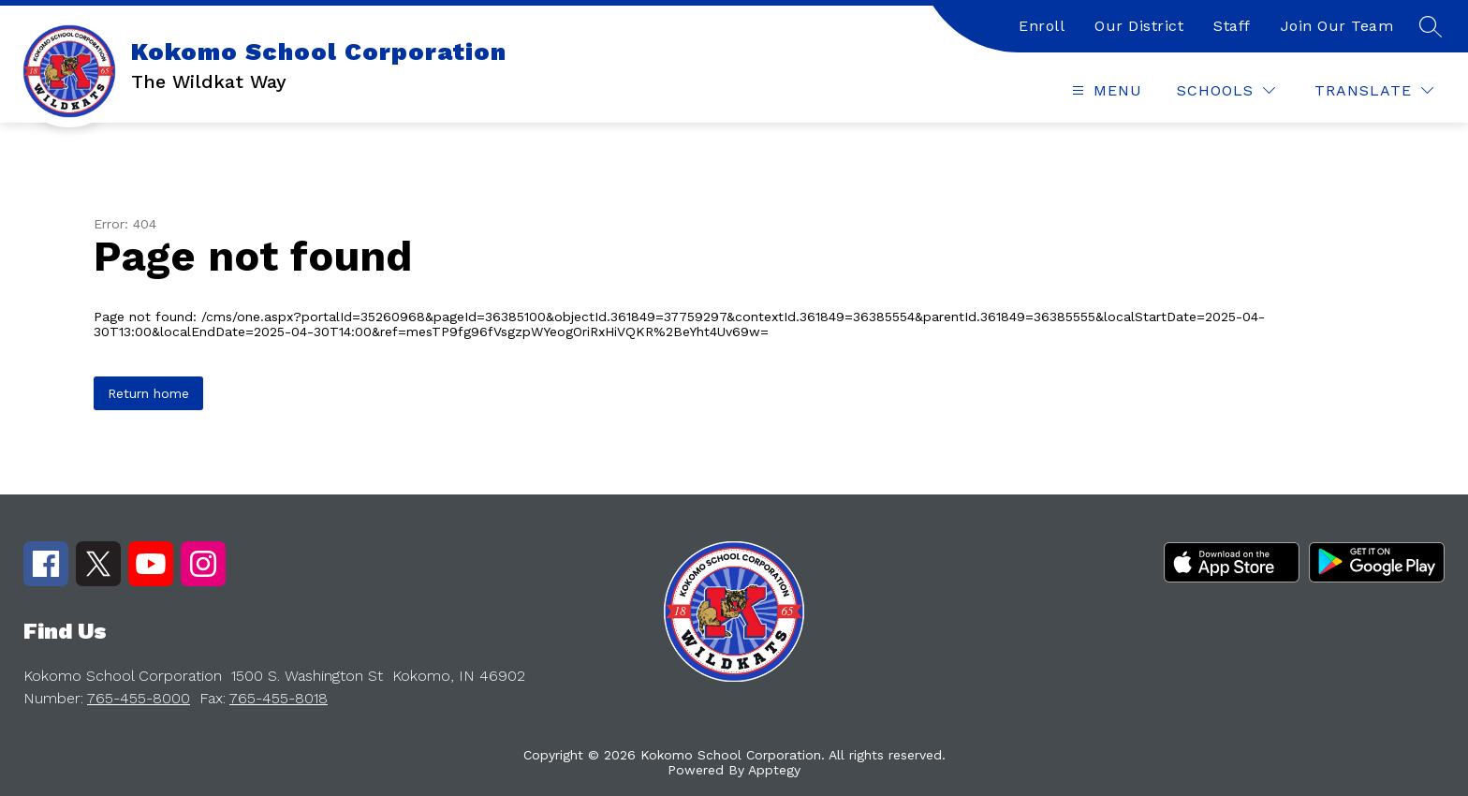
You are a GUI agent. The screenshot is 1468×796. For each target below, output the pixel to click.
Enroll (1041, 26)
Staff (1232, 26)
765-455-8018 (278, 698)
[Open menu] (1104, 90)
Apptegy (774, 769)
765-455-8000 (138, 698)
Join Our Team (1337, 26)
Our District (1138, 26)
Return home (148, 393)
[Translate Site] (1374, 90)
